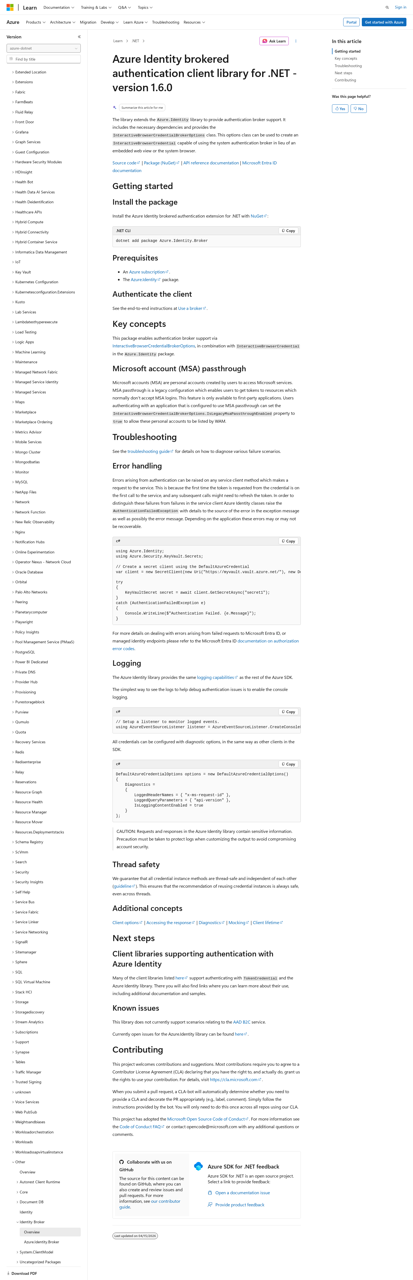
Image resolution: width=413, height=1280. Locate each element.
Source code (124, 162)
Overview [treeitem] (27, 1153)
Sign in (400, 7)
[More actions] (296, 41)
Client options (125, 922)
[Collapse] (79, 37)
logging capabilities (215, 677)
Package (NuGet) (160, 162)
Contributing (345, 79)
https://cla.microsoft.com (234, 1079)
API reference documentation (211, 162)
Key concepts (346, 58)
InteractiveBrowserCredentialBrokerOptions (153, 345)
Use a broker (190, 308)
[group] (206, 585)
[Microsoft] (10, 7)
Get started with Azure (384, 22)
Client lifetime (266, 922)
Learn (118, 40)
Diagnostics (210, 922)
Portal (351, 22)
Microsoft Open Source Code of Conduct (206, 1119)
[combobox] (44, 48)
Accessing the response (168, 922)
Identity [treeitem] (26, 1193)
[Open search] (387, 7)
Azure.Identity (144, 279)
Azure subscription (147, 272)
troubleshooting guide (149, 451)
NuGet (257, 216)
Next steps (343, 72)
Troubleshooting (348, 65)
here (179, 978)
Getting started (347, 51)
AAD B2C (241, 1022)
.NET (135, 40)
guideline (122, 886)
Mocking (237, 922)
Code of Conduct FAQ (140, 1126)
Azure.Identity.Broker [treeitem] (41, 1222)
